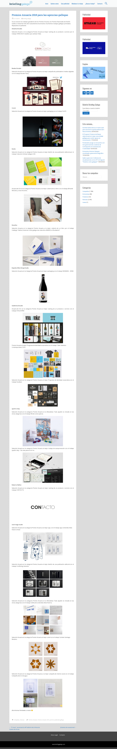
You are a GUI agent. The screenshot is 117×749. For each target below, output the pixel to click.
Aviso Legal (54, 735)
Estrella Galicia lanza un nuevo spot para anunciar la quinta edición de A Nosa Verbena (93, 129)
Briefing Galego (27, 18)
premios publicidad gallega (57, 720)
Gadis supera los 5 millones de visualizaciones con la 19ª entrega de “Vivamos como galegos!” (94, 160)
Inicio (46, 4)
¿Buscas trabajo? (90, 4)
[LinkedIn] (92, 93)
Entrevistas (86, 194)
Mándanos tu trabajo (77, 4)
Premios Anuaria (32, 720)
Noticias (22, 720)
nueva (84, 202)
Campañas (16, 720)
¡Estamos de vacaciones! (68, 727)
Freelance (85, 197)
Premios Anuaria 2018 (43, 720)
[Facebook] (84, 93)
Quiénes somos (55, 4)
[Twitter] (88, 93)
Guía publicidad (65, 4)
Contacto (99, 4)
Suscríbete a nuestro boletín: (91, 108)
